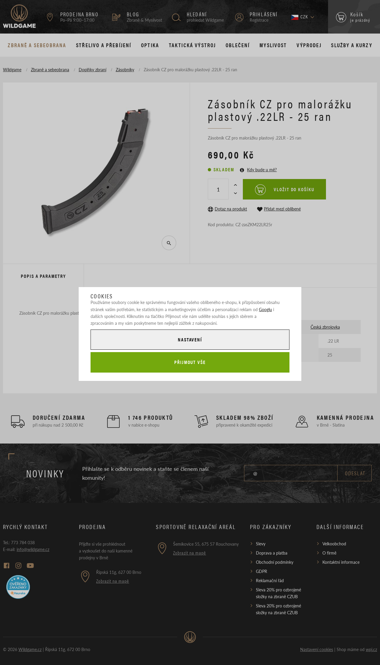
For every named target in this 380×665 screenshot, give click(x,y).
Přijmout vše (190, 362)
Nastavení (190, 339)
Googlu (265, 309)
